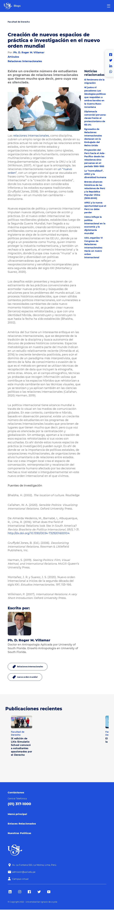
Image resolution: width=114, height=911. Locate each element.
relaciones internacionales (31, 135)
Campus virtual (20, 879)
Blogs (17, 5)
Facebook (111, 54)
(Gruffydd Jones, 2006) (23, 191)
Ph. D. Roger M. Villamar (28, 52)
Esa (10, 461)
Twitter (111, 60)
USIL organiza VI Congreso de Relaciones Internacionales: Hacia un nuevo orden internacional (93, 247)
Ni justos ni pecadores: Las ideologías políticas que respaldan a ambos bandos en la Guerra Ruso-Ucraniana (95, 97)
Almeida (66, 350)
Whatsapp (111, 71)
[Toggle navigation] (108, 5)
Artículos (13, 56)
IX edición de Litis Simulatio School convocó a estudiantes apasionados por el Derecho (21, 746)
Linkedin (111, 66)
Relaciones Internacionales (25, 61)
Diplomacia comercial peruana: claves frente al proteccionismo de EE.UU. (95, 118)
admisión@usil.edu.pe (23, 872)
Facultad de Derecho (19, 22)
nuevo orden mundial (27, 677)
